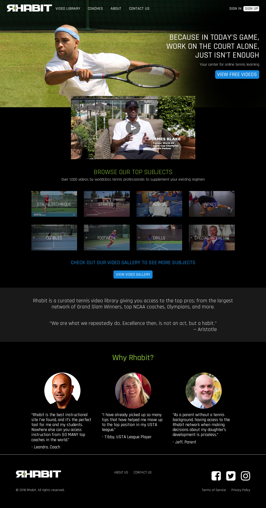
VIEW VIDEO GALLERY (133, 274)
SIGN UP (251, 8)
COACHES (95, 8)
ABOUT (116, 8)
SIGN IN (235, 8)
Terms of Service (214, 490)
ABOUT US (121, 472)
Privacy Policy (240, 490)
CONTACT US (139, 8)
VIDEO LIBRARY (68, 8)
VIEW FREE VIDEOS (237, 74)
